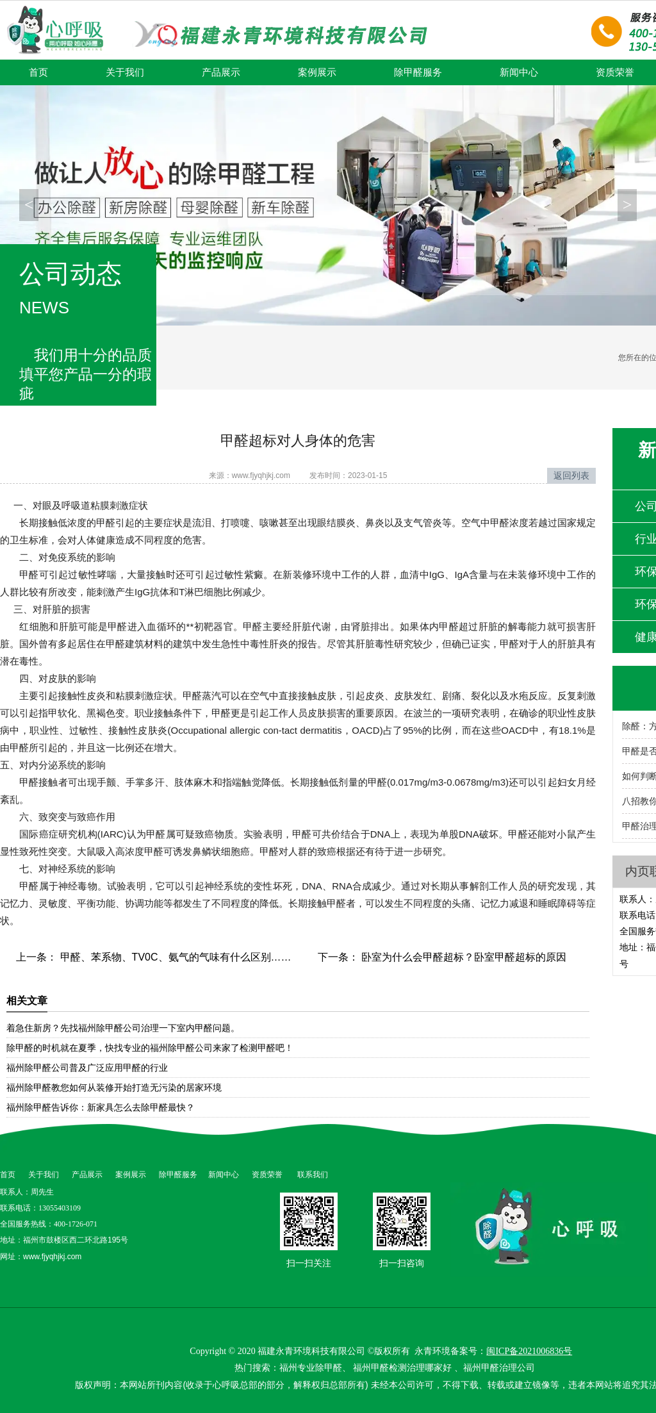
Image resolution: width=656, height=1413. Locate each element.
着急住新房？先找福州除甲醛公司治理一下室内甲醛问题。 (123, 1028)
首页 (38, 72)
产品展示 (221, 72)
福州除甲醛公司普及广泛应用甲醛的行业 (87, 1067)
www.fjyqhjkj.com (261, 475)
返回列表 (571, 475)
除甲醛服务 (418, 72)
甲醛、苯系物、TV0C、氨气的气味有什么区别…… (174, 957)
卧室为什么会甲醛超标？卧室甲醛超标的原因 (462, 957)
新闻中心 (519, 72)
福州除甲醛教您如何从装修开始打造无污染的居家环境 (114, 1087)
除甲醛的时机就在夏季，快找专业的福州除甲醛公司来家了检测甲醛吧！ (149, 1048)
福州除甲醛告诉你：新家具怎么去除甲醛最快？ (100, 1107)
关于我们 (125, 72)
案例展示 (317, 72)
